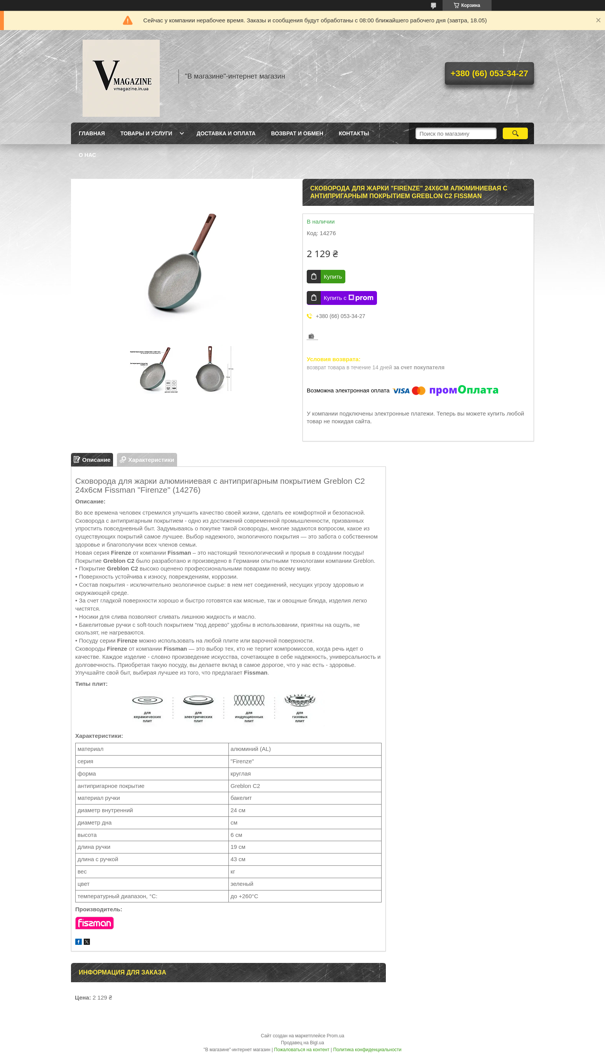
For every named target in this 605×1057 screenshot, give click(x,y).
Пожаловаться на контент (301, 1049)
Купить (333, 276)
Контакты (354, 133)
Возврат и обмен (297, 133)
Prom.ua (335, 1035)
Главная (92, 133)
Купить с (348, 298)
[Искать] (515, 133)
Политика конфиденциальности (367, 1049)
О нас (87, 155)
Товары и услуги (146, 133)
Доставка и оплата (225, 133)
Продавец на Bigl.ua (302, 1042)
